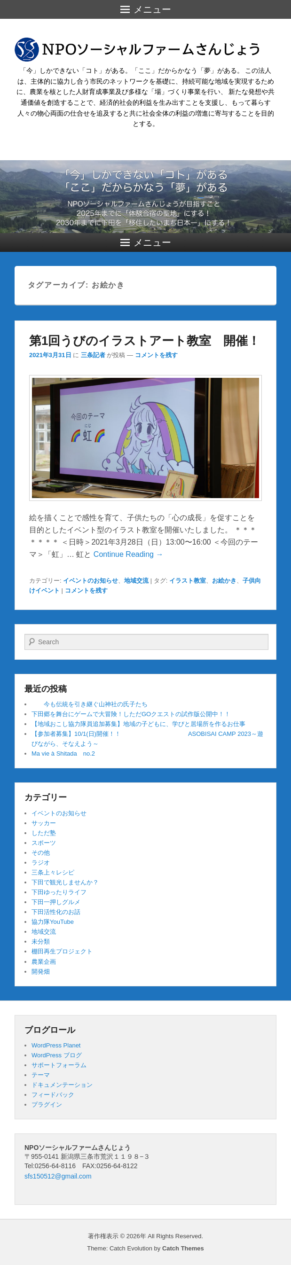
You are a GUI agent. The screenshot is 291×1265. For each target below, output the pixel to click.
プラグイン (46, 1104)
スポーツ (43, 842)
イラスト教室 (187, 580)
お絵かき (224, 580)
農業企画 (43, 961)
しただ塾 (43, 832)
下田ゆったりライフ (59, 892)
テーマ (40, 1074)
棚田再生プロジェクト (62, 951)
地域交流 (136, 580)
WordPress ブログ (56, 1055)
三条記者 (93, 355)
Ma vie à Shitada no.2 (63, 753)
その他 (40, 852)
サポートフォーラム (59, 1065)
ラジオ (40, 862)
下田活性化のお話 (55, 911)
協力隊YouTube (52, 921)
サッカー (43, 823)
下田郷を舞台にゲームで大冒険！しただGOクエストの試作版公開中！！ (130, 714)
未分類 (40, 941)
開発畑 (40, 971)
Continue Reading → (129, 554)
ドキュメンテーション (62, 1084)
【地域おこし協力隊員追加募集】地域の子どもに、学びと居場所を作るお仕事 (138, 723)
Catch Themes (183, 1248)
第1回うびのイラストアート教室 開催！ (144, 341)
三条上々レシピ (52, 872)
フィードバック (52, 1094)
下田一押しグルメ (55, 902)
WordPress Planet (56, 1045)
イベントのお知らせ (90, 580)
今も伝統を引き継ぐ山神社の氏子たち (89, 704)
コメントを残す (156, 355)
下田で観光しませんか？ (65, 882)
